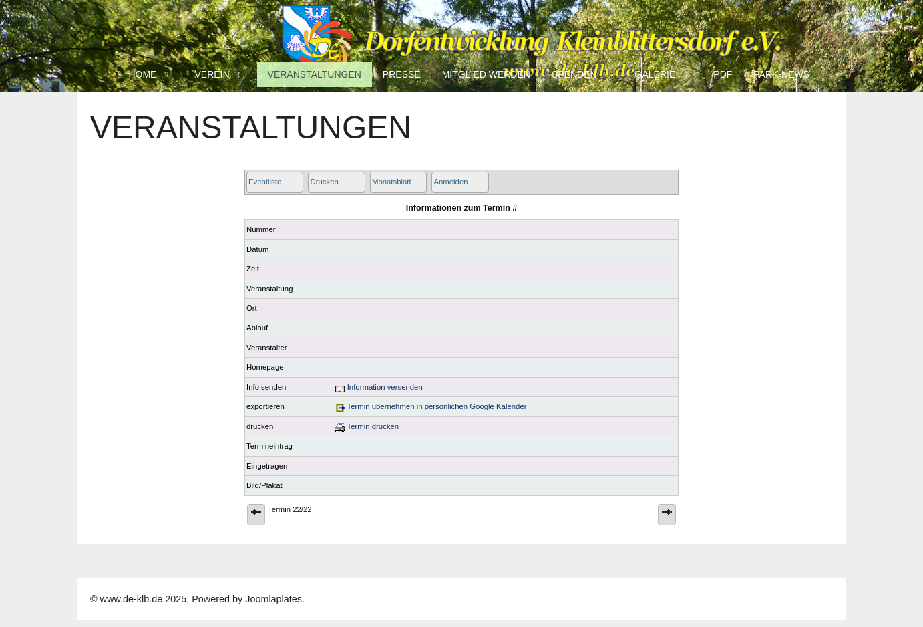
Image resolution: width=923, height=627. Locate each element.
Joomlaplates (273, 599)
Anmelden (450, 182)
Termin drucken (367, 426)
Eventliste (264, 182)
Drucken (324, 182)
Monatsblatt (391, 182)
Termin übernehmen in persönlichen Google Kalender (431, 406)
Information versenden (379, 387)
